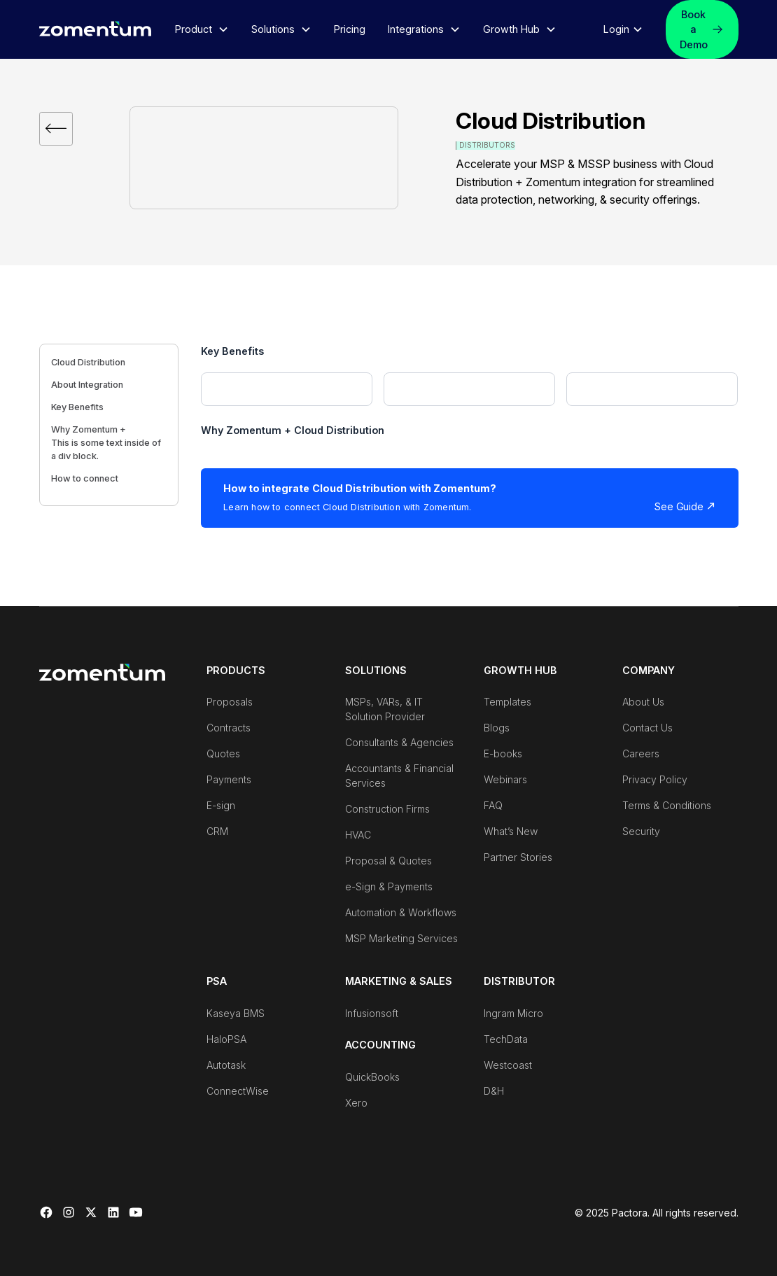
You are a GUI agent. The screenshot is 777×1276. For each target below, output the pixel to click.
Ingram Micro (513, 1013)
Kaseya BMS (235, 1013)
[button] (202, 29)
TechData (506, 1039)
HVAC (358, 835)
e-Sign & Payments (389, 886)
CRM (217, 831)
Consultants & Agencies (399, 742)
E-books (503, 753)
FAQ (493, 805)
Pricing (349, 29)
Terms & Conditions (666, 805)
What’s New (511, 831)
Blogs (497, 728)
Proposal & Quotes (388, 861)
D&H (494, 1091)
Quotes (223, 753)
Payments (228, 779)
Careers (640, 753)
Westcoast (508, 1065)
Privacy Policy (654, 779)
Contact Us (647, 728)
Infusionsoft (371, 1013)
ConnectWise (237, 1091)
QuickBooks (372, 1077)
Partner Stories (518, 857)
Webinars (505, 779)
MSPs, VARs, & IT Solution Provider (385, 709)
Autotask (226, 1065)
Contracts (228, 728)
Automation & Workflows (400, 912)
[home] (95, 27)
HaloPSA (226, 1039)
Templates (507, 702)
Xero (356, 1103)
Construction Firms (387, 809)
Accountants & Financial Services (399, 775)
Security (641, 831)
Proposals (229, 702)
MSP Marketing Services (401, 938)
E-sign (220, 805)
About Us (643, 702)
